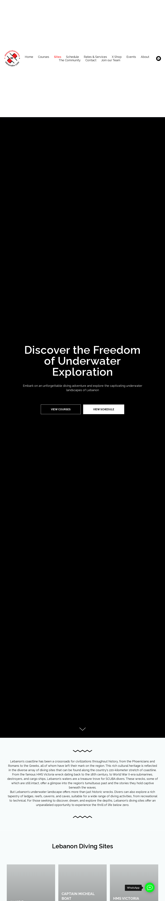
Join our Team (110, 60)
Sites (57, 56)
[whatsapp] (158, 58)
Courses (43, 56)
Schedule (72, 56)
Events (131, 56)
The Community (70, 60)
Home (29, 56)
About (145, 56)
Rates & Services (95, 56)
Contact (90, 60)
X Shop (117, 56)
